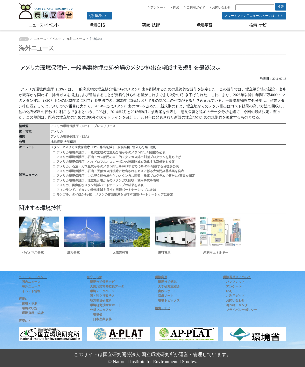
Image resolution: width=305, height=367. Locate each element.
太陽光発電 (120, 252)
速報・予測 (29, 303)
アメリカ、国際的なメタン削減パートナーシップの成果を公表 (100, 185)
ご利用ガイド (194, 7)
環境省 (97, 314)
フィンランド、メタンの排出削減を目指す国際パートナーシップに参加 (106, 189)
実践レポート (167, 291)
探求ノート (166, 295)
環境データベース (102, 291)
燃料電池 (164, 252)
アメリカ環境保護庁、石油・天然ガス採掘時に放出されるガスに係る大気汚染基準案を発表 (120, 171)
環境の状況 (29, 308)
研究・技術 (151, 25)
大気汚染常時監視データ (107, 286)
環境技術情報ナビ (102, 281)
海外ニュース (76, 39)
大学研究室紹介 (169, 286)
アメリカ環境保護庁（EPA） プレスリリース (83, 126)
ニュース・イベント (44, 25)
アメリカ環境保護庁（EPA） (71, 136)
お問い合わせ (220, 7)
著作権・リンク (237, 305)
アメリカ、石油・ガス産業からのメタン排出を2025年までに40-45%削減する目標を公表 (117, 166)
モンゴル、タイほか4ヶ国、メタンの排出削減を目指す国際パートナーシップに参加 (114, 194)
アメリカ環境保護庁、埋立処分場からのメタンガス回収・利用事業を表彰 (107, 180)
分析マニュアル (101, 309)
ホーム (23, 39)
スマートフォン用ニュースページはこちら (254, 15)
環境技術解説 (167, 281)
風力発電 (73, 252)
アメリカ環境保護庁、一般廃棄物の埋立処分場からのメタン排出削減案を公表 (110, 152)
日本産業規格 (102, 319)
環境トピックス (169, 300)
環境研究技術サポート (105, 305)
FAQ (175, 7)
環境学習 (204, 25)
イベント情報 (31, 291)
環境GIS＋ (99, 15)
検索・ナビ (258, 25)
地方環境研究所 (101, 300)
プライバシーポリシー (241, 309)
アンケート (157, 7)
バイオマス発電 (33, 252)
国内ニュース (31, 281)
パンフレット (235, 281)
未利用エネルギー (215, 252)
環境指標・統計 (33, 313)
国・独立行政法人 (102, 295)
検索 (281, 6)
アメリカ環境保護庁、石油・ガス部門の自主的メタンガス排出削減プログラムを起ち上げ (118, 157)
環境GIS (97, 25)
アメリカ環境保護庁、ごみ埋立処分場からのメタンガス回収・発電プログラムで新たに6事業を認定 (125, 175)
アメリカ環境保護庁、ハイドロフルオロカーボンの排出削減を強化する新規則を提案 (115, 161)
